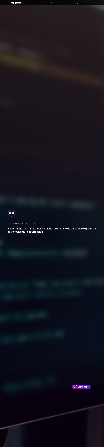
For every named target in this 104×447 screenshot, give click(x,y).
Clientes (66, 3)
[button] (81, 387)
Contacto (87, 3)
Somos (43, 3)
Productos (54, 3)
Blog (76, 3)
